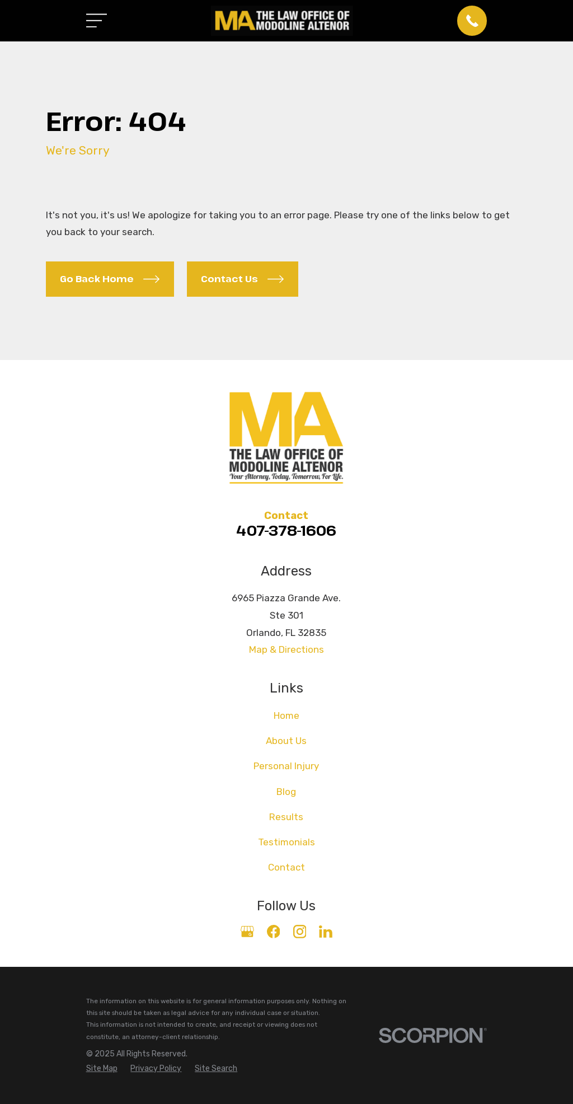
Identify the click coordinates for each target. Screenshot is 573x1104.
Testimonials (286, 842)
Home (286, 715)
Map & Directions (286, 649)
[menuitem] (102, 1068)
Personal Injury (286, 765)
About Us (286, 740)
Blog (286, 791)
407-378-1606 (286, 530)
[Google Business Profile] (247, 931)
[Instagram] (300, 931)
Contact (286, 867)
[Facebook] (273, 931)
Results (286, 816)
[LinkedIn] (325, 931)
